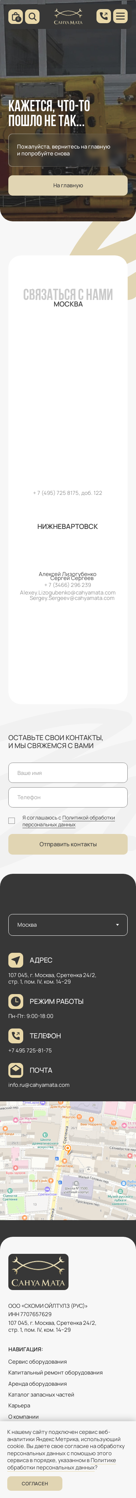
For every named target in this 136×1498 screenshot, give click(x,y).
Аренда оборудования (37, 1384)
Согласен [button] (35, 1483)
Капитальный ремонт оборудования (55, 1372)
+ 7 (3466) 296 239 (67, 585)
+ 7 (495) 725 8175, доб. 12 (66, 493)
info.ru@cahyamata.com (39, 1085)
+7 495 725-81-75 (30, 1050)
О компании (23, 1416)
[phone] (67, 797)
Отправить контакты (68, 844)
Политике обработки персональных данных (61, 1463)
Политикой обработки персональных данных (68, 821)
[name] (67, 773)
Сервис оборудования (37, 1361)
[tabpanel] (68, 1087)
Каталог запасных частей (41, 1394)
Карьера (19, 1405)
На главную (68, 185)
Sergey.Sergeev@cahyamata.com (72, 598)
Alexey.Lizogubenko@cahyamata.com (68, 592)
